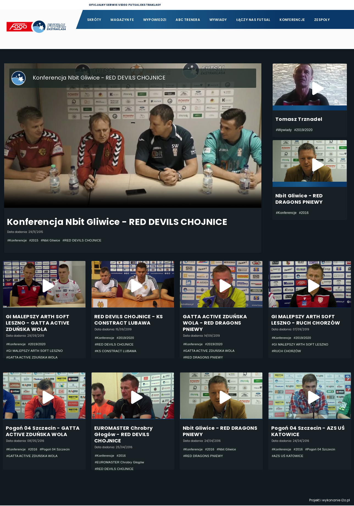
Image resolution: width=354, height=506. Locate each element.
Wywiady (218, 19)
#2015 (35, 240)
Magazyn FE (122, 19)
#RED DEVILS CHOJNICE (86, 240)
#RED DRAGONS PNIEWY (204, 358)
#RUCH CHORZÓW (287, 351)
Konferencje (292, 19)
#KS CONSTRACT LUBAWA (117, 351)
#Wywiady (284, 130)
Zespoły (322, 19)
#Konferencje (17, 240)
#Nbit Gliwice (53, 240)
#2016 (304, 213)
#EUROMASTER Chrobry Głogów (121, 463)
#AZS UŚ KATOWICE (288, 456)
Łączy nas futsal (253, 19)
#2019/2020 (303, 130)
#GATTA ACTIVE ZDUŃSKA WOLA (33, 358)
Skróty (94, 19)
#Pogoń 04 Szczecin (57, 450)
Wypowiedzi (154, 19)
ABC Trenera (188, 19)
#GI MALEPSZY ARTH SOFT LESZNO (36, 351)
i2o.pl (345, 500)
